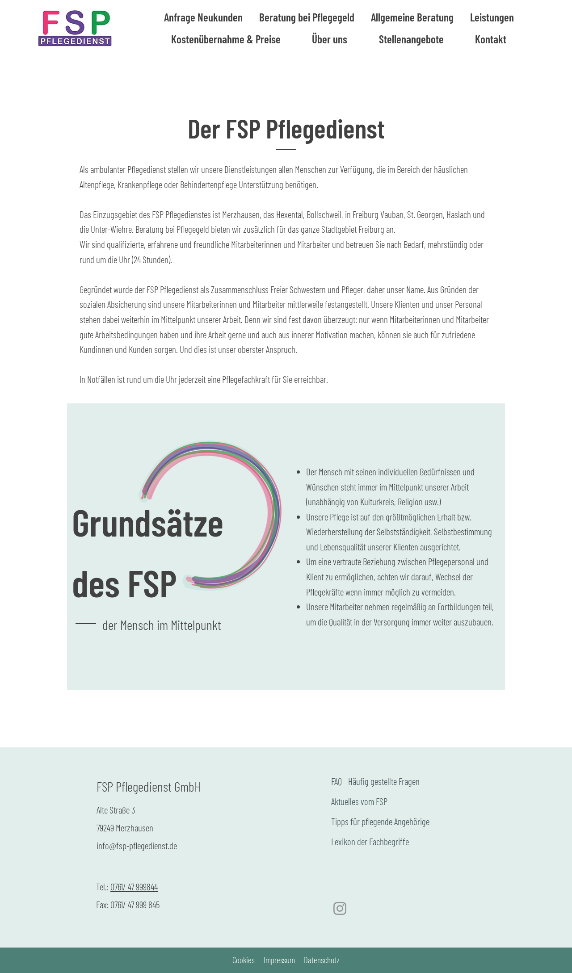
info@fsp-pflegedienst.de (137, 845)
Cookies (243, 960)
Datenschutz (322, 960)
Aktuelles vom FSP (359, 801)
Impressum (279, 960)
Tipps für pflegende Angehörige (380, 821)
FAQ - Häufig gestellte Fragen (375, 781)
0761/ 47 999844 (134, 886)
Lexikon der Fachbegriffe (370, 841)
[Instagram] (340, 908)
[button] (412, 17)
